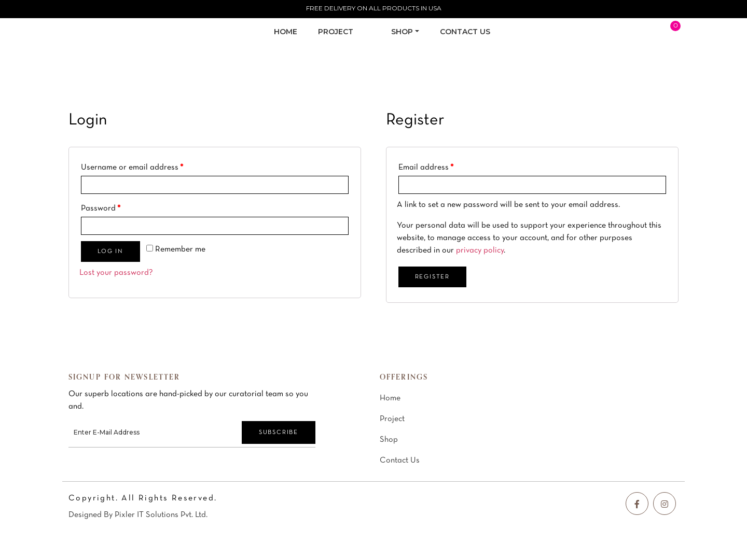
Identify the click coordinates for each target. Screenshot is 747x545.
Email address (425, 167)
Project (392, 419)
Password (100, 208)
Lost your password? (116, 272)
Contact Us (400, 460)
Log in (110, 251)
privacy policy (480, 250)
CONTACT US (465, 31)
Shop (389, 439)
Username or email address (132, 167)
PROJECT (335, 31)
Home (285, 31)
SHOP (402, 31)
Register (432, 277)
